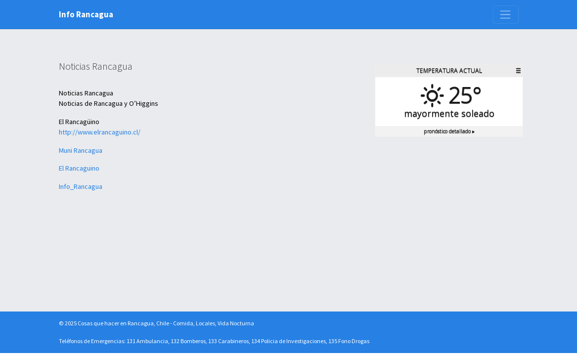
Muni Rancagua (80, 150)
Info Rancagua (86, 14)
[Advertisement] (449, 208)
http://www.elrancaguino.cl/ (99, 132)
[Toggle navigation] (506, 14)
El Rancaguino (79, 168)
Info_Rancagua (80, 186)
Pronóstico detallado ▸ (449, 131)
